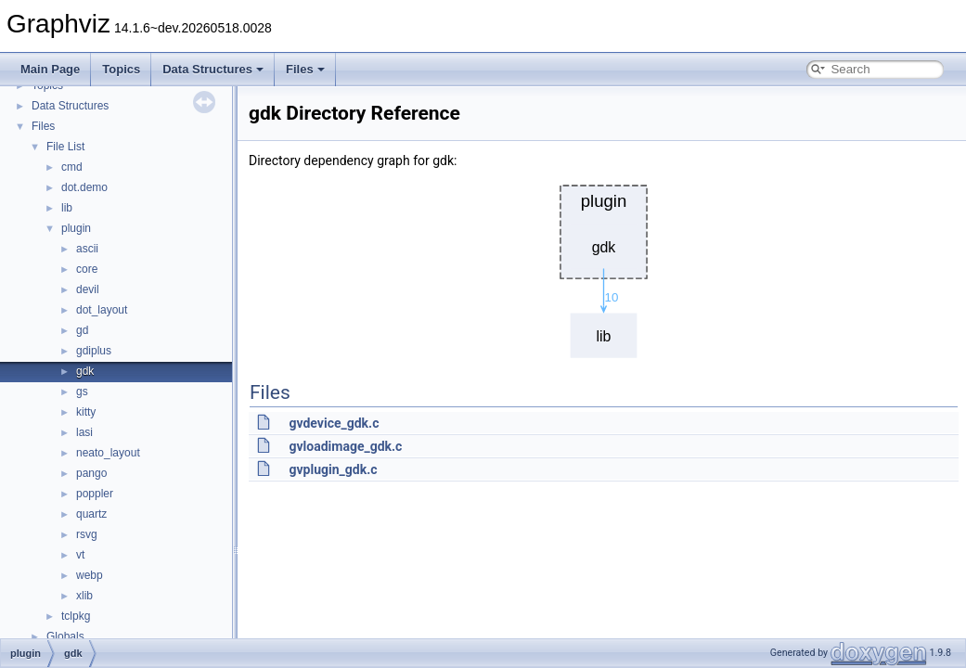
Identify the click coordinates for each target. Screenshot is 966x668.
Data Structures (213, 69)
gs (82, 391)
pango (91, 473)
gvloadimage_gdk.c (345, 446)
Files (305, 69)
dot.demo (84, 187)
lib (66, 207)
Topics (121, 69)
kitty (86, 411)
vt (80, 554)
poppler (94, 493)
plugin (76, 228)
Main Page (50, 69)
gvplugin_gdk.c (333, 469)
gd (82, 330)
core (86, 269)
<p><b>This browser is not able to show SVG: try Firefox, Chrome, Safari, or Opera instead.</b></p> (604, 267)
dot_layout (101, 309)
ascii (87, 248)
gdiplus (93, 350)
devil (87, 289)
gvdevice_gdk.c (334, 423)
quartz (91, 513)
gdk (85, 371)
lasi (84, 432)
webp (89, 575)
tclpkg (75, 616)
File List (65, 146)
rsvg (86, 534)
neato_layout (108, 452)
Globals (65, 636)
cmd (72, 167)
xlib (84, 595)
